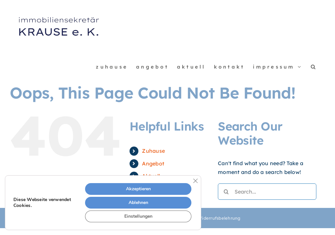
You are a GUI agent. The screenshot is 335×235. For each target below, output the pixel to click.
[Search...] (267, 191)
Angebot (153, 163)
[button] (314, 66)
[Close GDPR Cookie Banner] (195, 181)
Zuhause (153, 151)
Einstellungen (138, 216)
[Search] (226, 191)
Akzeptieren (138, 189)
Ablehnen (138, 202)
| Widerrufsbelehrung (217, 218)
